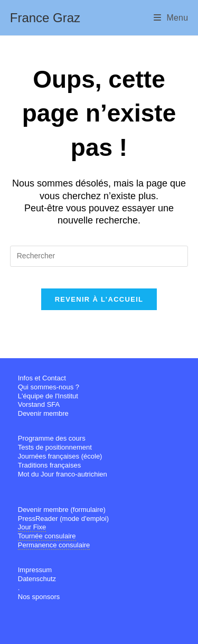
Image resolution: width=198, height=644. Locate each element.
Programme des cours (52, 438)
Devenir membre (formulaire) (62, 510)
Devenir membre (43, 413)
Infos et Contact (42, 378)
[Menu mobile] (171, 17)
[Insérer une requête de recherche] (99, 256)
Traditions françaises (49, 465)
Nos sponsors (39, 597)
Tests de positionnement (55, 447)
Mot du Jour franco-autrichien (62, 474)
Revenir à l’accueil (99, 299)
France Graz (45, 18)
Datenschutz (37, 579)
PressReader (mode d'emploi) (63, 518)
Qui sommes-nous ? (48, 387)
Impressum (35, 570)
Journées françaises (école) (60, 456)
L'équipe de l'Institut (48, 396)
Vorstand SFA (39, 404)
